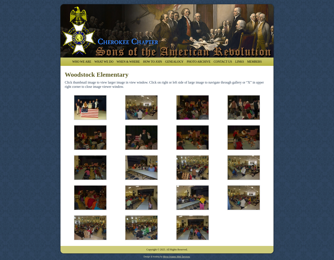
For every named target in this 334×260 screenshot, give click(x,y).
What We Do (103, 61)
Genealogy (174, 61)
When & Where (128, 61)
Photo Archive (198, 61)
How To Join (152, 61)
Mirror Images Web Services (176, 257)
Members (254, 61)
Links (239, 61)
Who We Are (81, 61)
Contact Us (223, 61)
